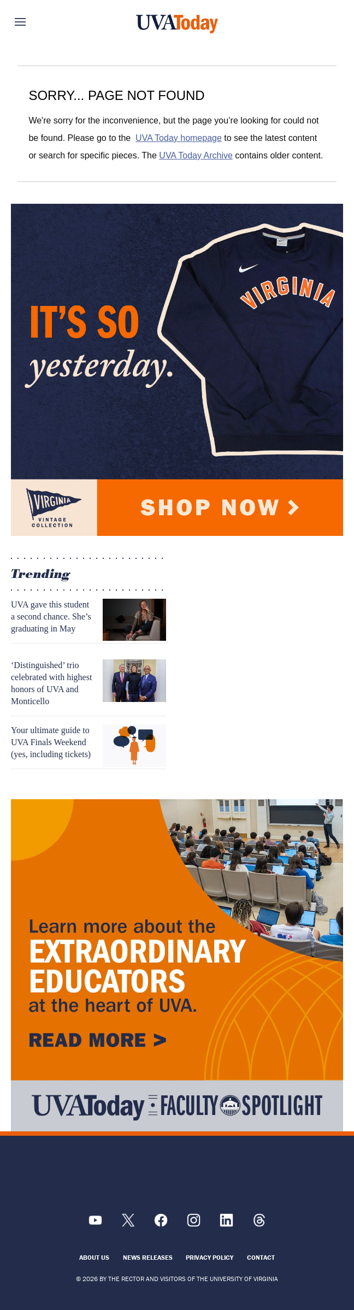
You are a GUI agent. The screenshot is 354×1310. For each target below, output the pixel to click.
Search (317, 22)
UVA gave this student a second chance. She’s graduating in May (51, 616)
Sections (36, 22)
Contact (261, 1257)
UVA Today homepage (178, 138)
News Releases (148, 1257)
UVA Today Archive (196, 155)
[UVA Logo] (177, 1176)
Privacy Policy (209, 1257)
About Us (94, 1257)
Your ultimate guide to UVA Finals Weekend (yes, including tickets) (51, 742)
